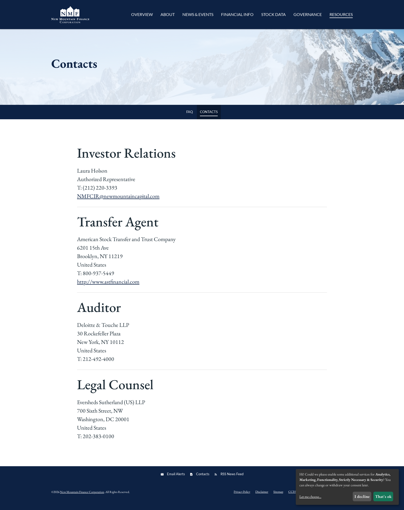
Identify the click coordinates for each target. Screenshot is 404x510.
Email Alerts (176, 480)
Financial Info (237, 14)
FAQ (189, 118)
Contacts (209, 118)
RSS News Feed (232, 480)
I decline (362, 496)
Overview (142, 14)
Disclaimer (261, 498)
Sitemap (278, 498)
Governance (307, 14)
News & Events (197, 14)
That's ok (383, 496)
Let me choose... (310, 496)
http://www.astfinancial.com (108, 288)
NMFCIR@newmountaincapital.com (118, 202)
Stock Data (273, 14)
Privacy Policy (242, 498)
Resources (341, 14)
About (168, 14)
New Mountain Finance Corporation (82, 498)
